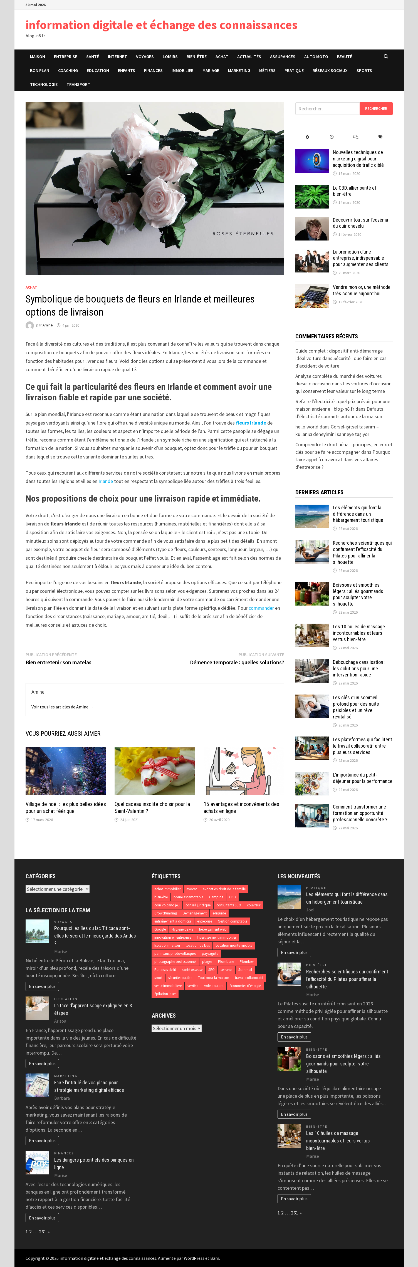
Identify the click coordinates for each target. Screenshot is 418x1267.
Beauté (344, 56)
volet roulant (214, 985)
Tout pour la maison (213, 977)
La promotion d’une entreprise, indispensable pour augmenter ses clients (361, 258)
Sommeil (245, 969)
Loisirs (170, 56)
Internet (117, 56)
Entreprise (65, 56)
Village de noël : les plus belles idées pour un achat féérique (66, 807)
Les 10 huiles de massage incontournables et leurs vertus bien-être (359, 633)
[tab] (307, 137)
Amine (48, 325)
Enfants (126, 70)
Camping (216, 897)
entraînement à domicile (172, 921)
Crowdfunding (165, 913)
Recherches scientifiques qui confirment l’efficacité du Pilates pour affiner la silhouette (362, 552)
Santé (92, 56)
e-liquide (219, 913)
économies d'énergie (245, 985)
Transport (78, 84)
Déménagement (195, 913)
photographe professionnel (175, 961)
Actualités (249, 56)
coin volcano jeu (167, 905)
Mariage (210, 70)
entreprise (204, 921)
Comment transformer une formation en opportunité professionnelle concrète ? (360, 813)
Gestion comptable (232, 921)
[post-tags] (380, 137)
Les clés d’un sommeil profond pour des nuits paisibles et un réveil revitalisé (356, 707)
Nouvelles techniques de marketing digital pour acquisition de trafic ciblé (358, 158)
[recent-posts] (332, 137)
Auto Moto (316, 56)
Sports (364, 70)
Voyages (145, 56)
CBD (232, 897)
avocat (191, 889)
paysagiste (210, 953)
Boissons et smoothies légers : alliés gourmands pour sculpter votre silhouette (358, 594)
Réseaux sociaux (330, 70)
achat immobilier (167, 889)
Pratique (294, 70)
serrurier (227, 969)
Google (160, 929)
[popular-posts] (307, 137)
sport (158, 977)
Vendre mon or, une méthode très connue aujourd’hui (361, 290)
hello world (306, 426)
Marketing (239, 70)
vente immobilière (168, 985)
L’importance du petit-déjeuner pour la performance (362, 778)
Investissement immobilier (216, 937)
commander (261, 608)
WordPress (194, 1258)
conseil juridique (198, 905)
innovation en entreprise (172, 937)
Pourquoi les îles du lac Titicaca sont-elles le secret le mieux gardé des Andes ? (95, 935)
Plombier (247, 961)
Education (98, 70)
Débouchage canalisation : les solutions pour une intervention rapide (359, 668)
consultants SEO (228, 905)
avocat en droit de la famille (224, 889)
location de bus (198, 945)
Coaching (68, 70)
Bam (214, 1258)
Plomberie (226, 961)
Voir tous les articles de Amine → (62, 707)
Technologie (44, 84)
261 (42, 1231)
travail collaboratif (249, 977)
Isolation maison (167, 945)
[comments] (356, 137)
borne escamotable (188, 897)
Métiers (267, 70)
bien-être (161, 897)
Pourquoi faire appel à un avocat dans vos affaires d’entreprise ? (343, 459)
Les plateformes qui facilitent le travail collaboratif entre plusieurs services (362, 746)
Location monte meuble (234, 945)
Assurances (282, 56)
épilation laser (165, 993)
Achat (222, 56)
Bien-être (197, 56)
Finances (153, 70)
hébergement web (213, 929)
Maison (37, 56)
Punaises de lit (165, 969)
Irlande (105, 481)
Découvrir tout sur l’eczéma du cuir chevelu (360, 223)
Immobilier (183, 70)
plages (207, 961)
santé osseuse (192, 969)
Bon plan (39, 70)
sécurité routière (180, 977)
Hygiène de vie (182, 929)
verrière (192, 985)
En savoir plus (42, 986)
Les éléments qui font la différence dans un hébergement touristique (358, 514)
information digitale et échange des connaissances (162, 24)
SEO (211, 969)
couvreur (253, 905)
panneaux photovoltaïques (175, 953)
